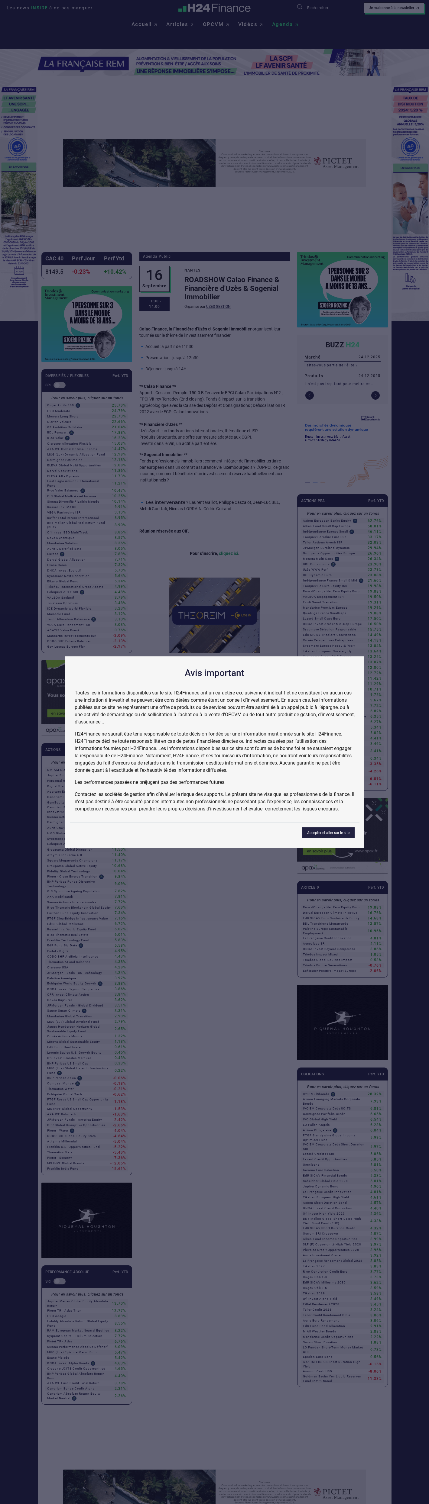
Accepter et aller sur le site (328, 833)
